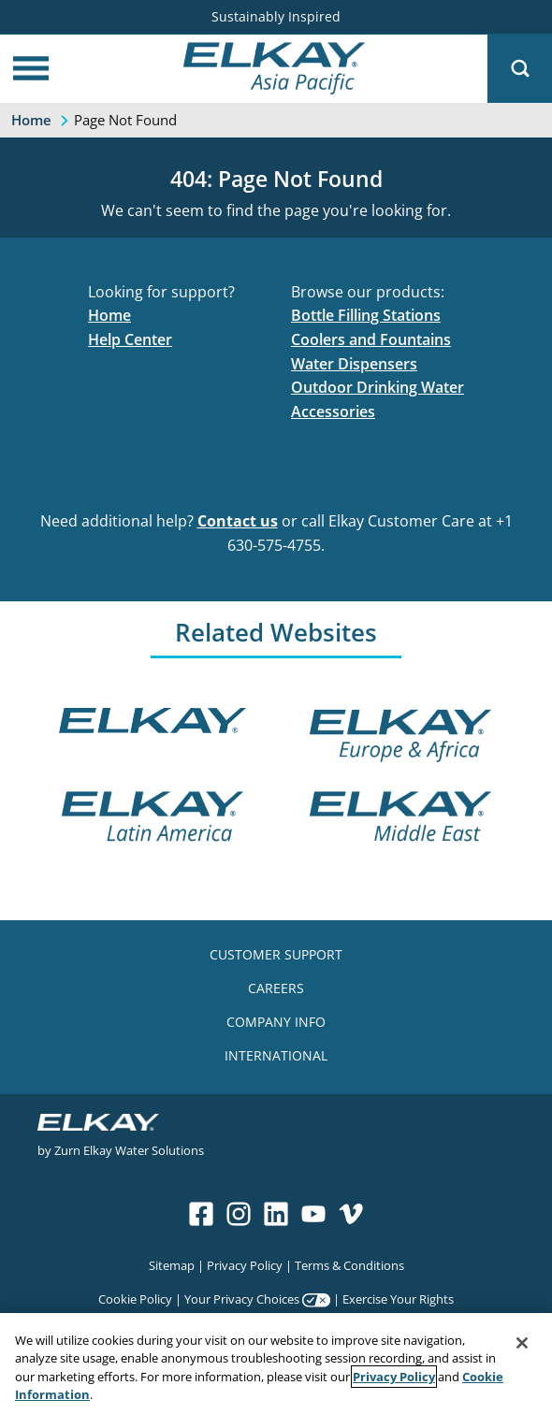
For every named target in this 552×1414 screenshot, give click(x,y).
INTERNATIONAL (276, 1055)
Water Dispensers (354, 364)
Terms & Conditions (349, 1265)
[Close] (522, 1343)
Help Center (130, 339)
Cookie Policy (135, 1298)
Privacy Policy (245, 1265)
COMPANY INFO (276, 1022)
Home (109, 315)
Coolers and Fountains (371, 339)
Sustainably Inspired (276, 16)
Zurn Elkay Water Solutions (129, 1150)
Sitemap (172, 1265)
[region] (276, 1363)
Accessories (333, 411)
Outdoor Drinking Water (377, 387)
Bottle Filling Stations (366, 315)
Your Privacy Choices (241, 1298)
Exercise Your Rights (398, 1298)
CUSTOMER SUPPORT (276, 954)
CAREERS (276, 988)
